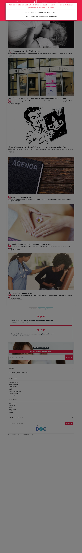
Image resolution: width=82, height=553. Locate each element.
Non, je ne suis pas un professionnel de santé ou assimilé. (41, 16)
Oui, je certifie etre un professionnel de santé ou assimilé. (41, 12)
